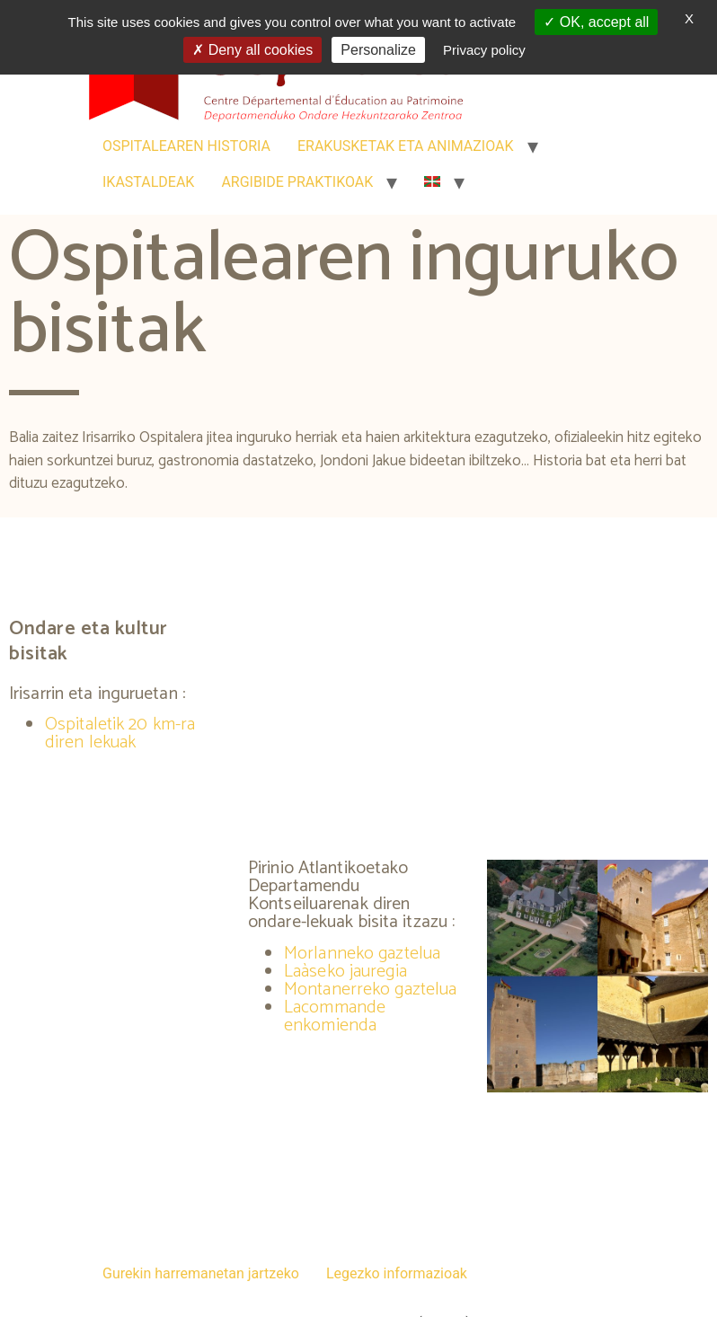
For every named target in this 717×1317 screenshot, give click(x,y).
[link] (432, 182)
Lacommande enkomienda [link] (334, 1016)
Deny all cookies (252, 49)
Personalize (378, 49)
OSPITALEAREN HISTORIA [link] (186, 146)
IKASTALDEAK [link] (148, 181)
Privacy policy (484, 49)
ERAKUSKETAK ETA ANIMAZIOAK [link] (405, 146)
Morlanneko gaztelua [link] (362, 953)
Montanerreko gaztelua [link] (370, 989)
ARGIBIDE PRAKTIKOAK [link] (297, 181)
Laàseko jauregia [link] (345, 971)
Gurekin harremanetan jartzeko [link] (200, 1273)
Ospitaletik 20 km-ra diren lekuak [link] (120, 733)
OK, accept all (596, 22)
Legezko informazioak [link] (396, 1273)
